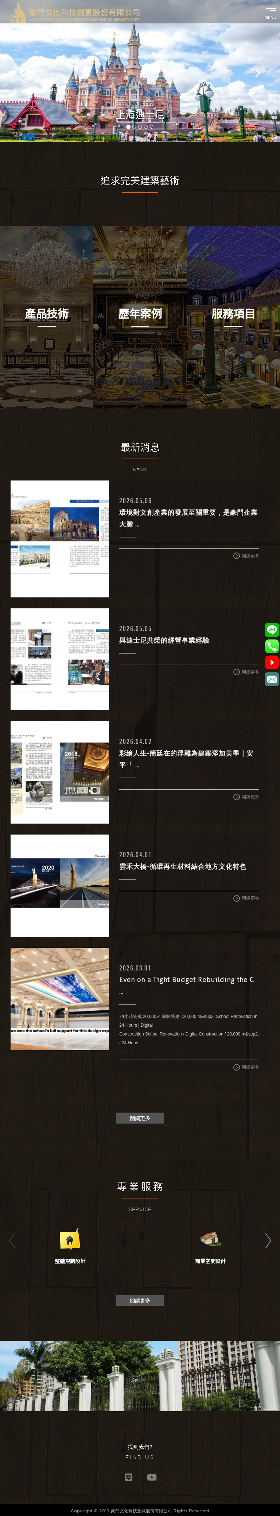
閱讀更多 (246, 555)
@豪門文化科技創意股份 (272, 662)
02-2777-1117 (272, 646)
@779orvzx (272, 630)
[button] (21, 71)
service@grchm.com (272, 679)
